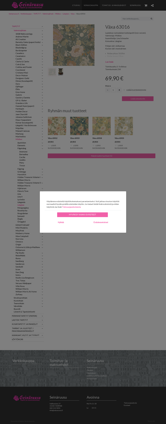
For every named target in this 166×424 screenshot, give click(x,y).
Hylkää (61, 222)
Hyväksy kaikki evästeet (82, 215)
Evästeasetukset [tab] (101, 222)
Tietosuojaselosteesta (71, 207)
